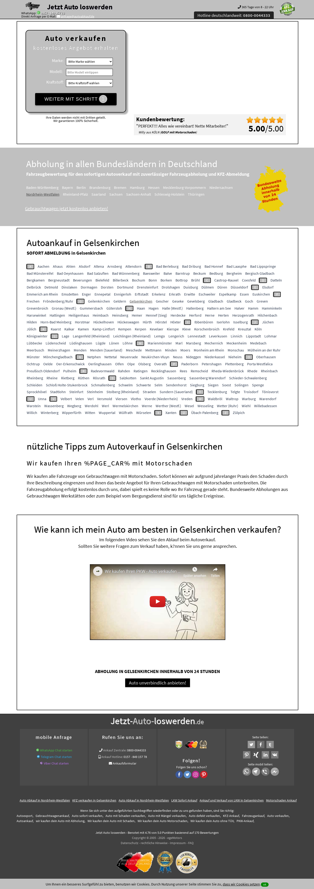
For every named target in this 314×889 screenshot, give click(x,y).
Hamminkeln (272, 308)
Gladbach (215, 301)
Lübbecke (34, 343)
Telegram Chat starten (56, 757)
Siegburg (197, 385)
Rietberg (67, 378)
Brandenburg (99, 187)
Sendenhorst (176, 385)
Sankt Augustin (152, 378)
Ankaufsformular (124, 763)
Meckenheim (236, 343)
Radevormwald (102, 371)
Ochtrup (33, 364)
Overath (160, 364)
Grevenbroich (37, 308)
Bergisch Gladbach (259, 273)
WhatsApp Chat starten (56, 750)
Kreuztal (244, 329)
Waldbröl (215, 398)
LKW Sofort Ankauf (184, 800)
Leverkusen (218, 336)
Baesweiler (151, 273)
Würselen (143, 412)
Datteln (276, 280)
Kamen (83, 329)
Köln (258, 329)
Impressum (178, 843)
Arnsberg (114, 266)
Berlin (81, 187)
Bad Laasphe (236, 266)
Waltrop (232, 398)
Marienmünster (160, 343)
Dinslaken (69, 287)
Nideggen (193, 357)
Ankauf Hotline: (112, 757)
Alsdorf (84, 266)
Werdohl (91, 405)
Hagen (154, 308)
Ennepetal (102, 294)
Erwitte (189, 294)
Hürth (147, 322)
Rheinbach (269, 371)
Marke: (58, 60)
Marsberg (193, 343)
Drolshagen (171, 287)
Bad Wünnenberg (125, 273)
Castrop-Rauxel (226, 280)
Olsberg (144, 364)
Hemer (137, 315)
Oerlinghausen (100, 364)
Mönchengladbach (58, 357)
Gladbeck (234, 301)
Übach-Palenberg (204, 412)
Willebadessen (265, 405)
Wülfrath (126, 412)
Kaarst (56, 329)
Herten (223, 315)
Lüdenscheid (56, 343)
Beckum (199, 273)
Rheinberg (35, 378)
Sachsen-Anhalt (138, 194)
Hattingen (57, 315)
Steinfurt (76, 391)
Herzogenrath (243, 315)
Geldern (119, 301)
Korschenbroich (206, 329)
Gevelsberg (196, 301)
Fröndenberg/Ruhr (58, 301)
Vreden (187, 398)
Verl (91, 398)
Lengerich (176, 336)
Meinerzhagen (59, 350)
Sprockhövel (37, 391)
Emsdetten (70, 294)
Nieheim (234, 357)
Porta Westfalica (260, 364)
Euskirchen (261, 294)
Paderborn (189, 364)
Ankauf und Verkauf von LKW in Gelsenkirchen (232, 800)
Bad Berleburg (167, 266)
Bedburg (216, 273)
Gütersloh (114, 308)
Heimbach (101, 315)
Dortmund (125, 287)
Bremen (120, 187)
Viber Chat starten (56, 763)
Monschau (236, 350)
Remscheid (199, 371)
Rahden (124, 371)
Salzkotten (128, 378)
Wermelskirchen (125, 405)
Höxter (175, 322)
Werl (105, 405)
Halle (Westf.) (172, 308)
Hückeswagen (128, 322)
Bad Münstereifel (40, 273)
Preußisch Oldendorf (43, 371)
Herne (210, 315)
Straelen (149, 391)
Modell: (56, 71)
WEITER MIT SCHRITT (75, 99)
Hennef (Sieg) (156, 315)
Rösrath (99, 378)
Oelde (48, 364)
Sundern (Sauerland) (176, 391)
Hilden (32, 322)
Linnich (236, 336)
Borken (166, 280)
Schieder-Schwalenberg (248, 378)
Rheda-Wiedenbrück (228, 371)
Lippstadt (253, 336)
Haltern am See (219, 308)
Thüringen (196, 194)
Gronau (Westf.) (64, 308)
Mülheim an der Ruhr (264, 350)
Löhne (128, 343)
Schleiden (34, 385)
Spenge (258, 385)
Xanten (170, 412)
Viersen (121, 398)
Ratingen (141, 371)
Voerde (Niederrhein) (161, 398)
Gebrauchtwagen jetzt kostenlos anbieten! (66, 208)
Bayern (67, 187)
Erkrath (175, 294)
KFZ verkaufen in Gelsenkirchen (94, 800)
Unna (42, 398)
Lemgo (159, 336)
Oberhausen (266, 357)
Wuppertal (107, 412)
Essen (244, 294)
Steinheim (95, 391)
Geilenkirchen (99, 301)
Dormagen (89, 287)
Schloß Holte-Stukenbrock (67, 385)
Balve (168, 273)
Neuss (178, 357)
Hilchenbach (267, 315)
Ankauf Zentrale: (114, 750)
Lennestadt (196, 336)
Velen (79, 398)
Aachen (43, 266)
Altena (99, 266)
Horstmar (82, 322)
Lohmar (270, 336)
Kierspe (173, 329)
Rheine (52, 378)
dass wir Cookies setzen (241, 884)
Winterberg (49, 412)
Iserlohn (223, 322)
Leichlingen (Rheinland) (132, 336)
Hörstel (161, 322)
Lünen (114, 343)
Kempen (124, 329)
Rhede (252, 371)
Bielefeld (102, 280)
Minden (171, 350)
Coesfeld (249, 280)
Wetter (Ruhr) (227, 405)
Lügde (101, 343)
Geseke (178, 301)
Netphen (94, 357)
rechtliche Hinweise (154, 843)
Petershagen (212, 364)
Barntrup (182, 273)
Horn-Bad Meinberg (55, 322)
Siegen (213, 385)
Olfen (119, 364)
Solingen (241, 385)
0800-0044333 (136, 750)
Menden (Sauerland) (106, 350)
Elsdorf (268, 287)
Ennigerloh (122, 294)
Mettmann (153, 350)
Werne (147, 405)
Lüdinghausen (80, 343)
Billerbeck (120, 280)
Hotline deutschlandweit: (233, 15)
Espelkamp (227, 294)
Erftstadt (141, 294)
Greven (262, 301)
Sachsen (116, 194)
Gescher (162, 301)
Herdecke (178, 315)
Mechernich (213, 343)
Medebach (258, 343)
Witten (90, 412)
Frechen (33, 301)
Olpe (131, 364)
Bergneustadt (58, 280)
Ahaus (58, 266)
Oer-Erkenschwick (70, 364)
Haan (141, 308)
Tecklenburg (217, 391)
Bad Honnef (213, 266)
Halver (239, 308)
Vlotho (136, 398)
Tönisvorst (270, 391)
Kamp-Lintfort (103, 329)
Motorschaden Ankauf (281, 800)
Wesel (189, 405)
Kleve (186, 329)
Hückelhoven (103, 322)
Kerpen (140, 329)
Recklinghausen (163, 371)
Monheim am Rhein (209, 350)
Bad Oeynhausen (70, 273)
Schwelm (125, 385)
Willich (32, 412)
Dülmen (207, 287)
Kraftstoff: (55, 82)
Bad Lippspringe (263, 266)
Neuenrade (129, 357)
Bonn (153, 280)
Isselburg (240, 322)
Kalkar (69, 329)
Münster (33, 357)
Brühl (195, 280)
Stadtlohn (58, 391)
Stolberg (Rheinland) (122, 391)
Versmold (104, 398)
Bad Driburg (191, 266)
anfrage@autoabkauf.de (77, 16)
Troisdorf (251, 391)
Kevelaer (156, 329)
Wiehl (246, 405)
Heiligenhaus (79, 315)
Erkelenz (158, 294)
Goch (249, 301)
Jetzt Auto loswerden (80, 6)
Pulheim (69, 371)
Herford (195, 315)
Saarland (98, 194)
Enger (86, 294)
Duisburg (190, 287)
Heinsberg (120, 315)
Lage (65, 336)
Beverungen (82, 280)
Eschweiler (207, 294)
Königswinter (37, 336)
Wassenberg (54, 405)
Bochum (138, 280)
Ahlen (70, 266)
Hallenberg (195, 308)
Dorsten (107, 287)
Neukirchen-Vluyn (155, 357)
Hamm (253, 308)
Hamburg (137, 187)
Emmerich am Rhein (42, 294)
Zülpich (239, 412)
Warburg (249, 398)
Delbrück (34, 287)
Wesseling (205, 405)
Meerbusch (35, 350)
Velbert (66, 398)
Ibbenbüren (203, 322)
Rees (183, 371)
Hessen (154, 187)
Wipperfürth (71, 412)
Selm (158, 385)
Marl (179, 343)
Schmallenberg (103, 385)
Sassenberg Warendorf (207, 378)
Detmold (51, 287)
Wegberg (74, 405)
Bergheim (234, 273)
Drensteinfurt (147, 287)
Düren (222, 287)
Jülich (31, 329)
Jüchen (268, 322)
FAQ (191, 843)
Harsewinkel (36, 315)
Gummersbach (91, 308)
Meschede (134, 350)
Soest (226, 385)
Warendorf (267, 398)
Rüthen (83, 378)
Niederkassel (214, 357)
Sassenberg (176, 378)
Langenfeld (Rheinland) (91, 336)
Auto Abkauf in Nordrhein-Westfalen (45, 800)
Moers (185, 350)
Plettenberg (234, 364)
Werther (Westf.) (168, 405)
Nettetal (110, 357)
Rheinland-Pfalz (75, 194)
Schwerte (143, 385)
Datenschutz (129, 843)
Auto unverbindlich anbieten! (157, 683)
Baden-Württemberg (42, 187)
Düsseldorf (239, 287)
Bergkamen (36, 280)
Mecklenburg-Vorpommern (184, 187)
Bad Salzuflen (98, 273)
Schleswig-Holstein (169, 194)
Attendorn (133, 266)
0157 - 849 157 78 (53, 13)
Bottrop (181, 280)
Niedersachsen (221, 187)
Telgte (235, 391)
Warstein (34, 405)
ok (264, 884)
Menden (80, 350)
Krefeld (228, 329)
